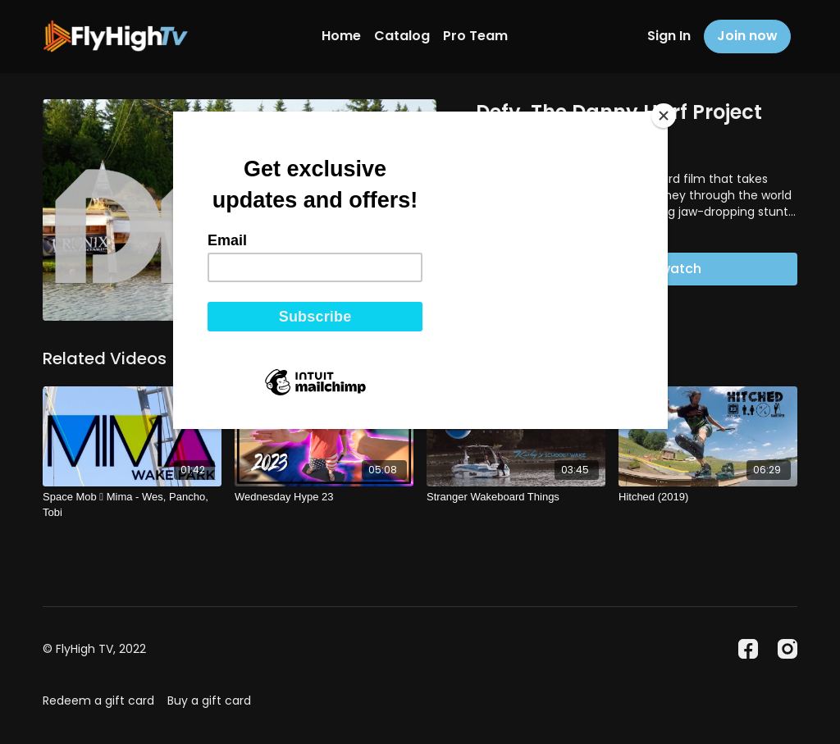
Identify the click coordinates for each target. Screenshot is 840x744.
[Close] (663, 115)
